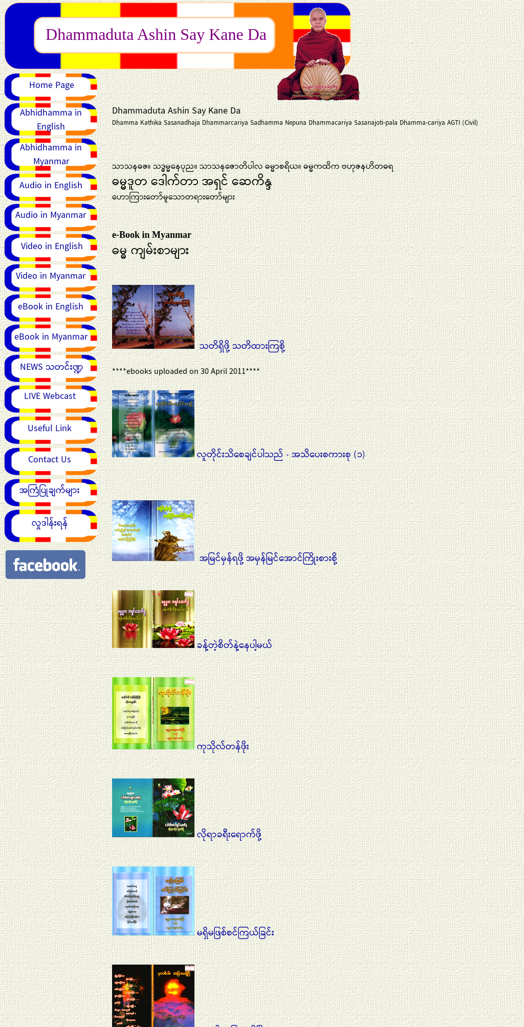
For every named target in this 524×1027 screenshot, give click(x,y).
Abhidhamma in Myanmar (51, 155)
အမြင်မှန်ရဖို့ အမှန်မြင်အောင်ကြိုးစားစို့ (224, 558)
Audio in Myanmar (50, 215)
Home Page (51, 85)
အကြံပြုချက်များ (49, 490)
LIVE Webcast (50, 396)
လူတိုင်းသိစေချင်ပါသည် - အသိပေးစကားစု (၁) (238, 462)
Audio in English (50, 185)
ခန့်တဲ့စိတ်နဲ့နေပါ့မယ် (192, 645)
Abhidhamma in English (51, 120)
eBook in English (50, 307)
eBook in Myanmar (51, 337)
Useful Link (50, 428)
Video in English (52, 246)
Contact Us (49, 460)
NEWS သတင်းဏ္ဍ (51, 367)
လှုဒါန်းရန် (50, 523)
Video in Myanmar (50, 276)
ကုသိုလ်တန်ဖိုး (180, 747)
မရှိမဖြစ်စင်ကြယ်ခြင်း (193, 933)
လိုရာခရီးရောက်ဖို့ (186, 835)
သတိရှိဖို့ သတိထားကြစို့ (242, 346)
